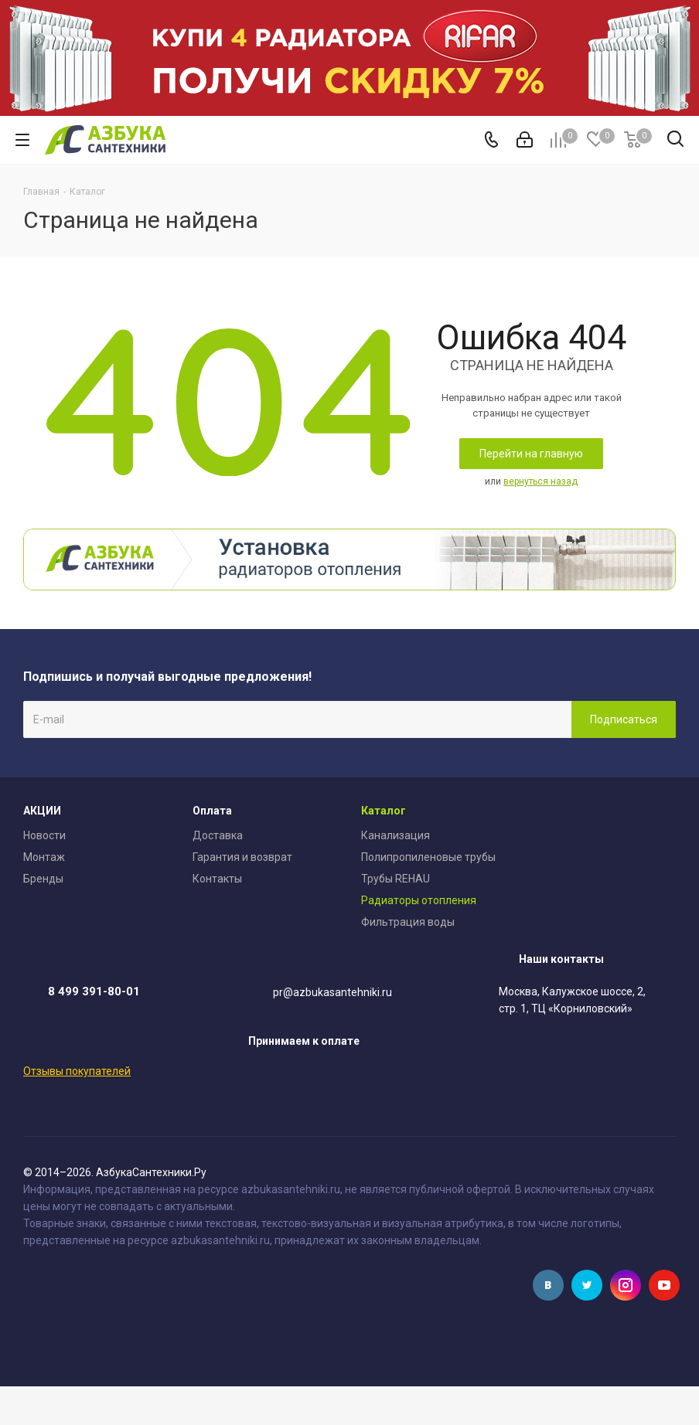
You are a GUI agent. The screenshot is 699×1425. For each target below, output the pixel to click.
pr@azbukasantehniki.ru (332, 993)
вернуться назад (540, 481)
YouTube (664, 1285)
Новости (44, 835)
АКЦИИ (42, 810)
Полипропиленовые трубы (428, 857)
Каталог (383, 810)
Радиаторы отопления (418, 900)
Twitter (586, 1285)
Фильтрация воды (408, 922)
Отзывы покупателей (77, 1071)
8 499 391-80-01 (94, 991)
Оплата (212, 810)
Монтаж (44, 857)
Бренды (43, 878)
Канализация (395, 835)
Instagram (625, 1285)
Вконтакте (548, 1285)
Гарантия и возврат (242, 857)
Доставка (218, 835)
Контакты (217, 878)
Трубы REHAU (395, 878)
